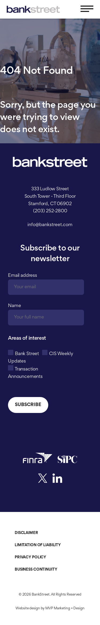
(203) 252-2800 (50, 211)
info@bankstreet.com (50, 225)
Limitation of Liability (38, 545)
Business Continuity (36, 569)
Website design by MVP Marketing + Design (49, 608)
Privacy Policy (30, 557)
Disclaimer (26, 533)
